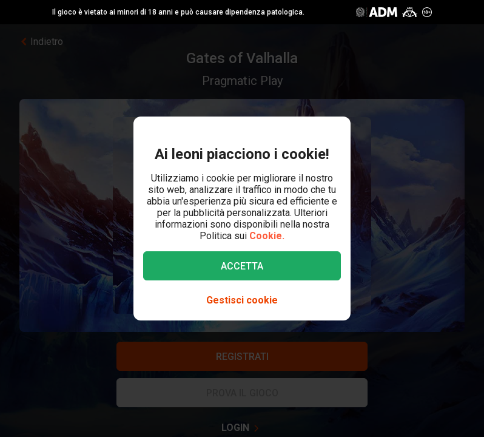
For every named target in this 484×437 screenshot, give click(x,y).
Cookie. (266, 236)
